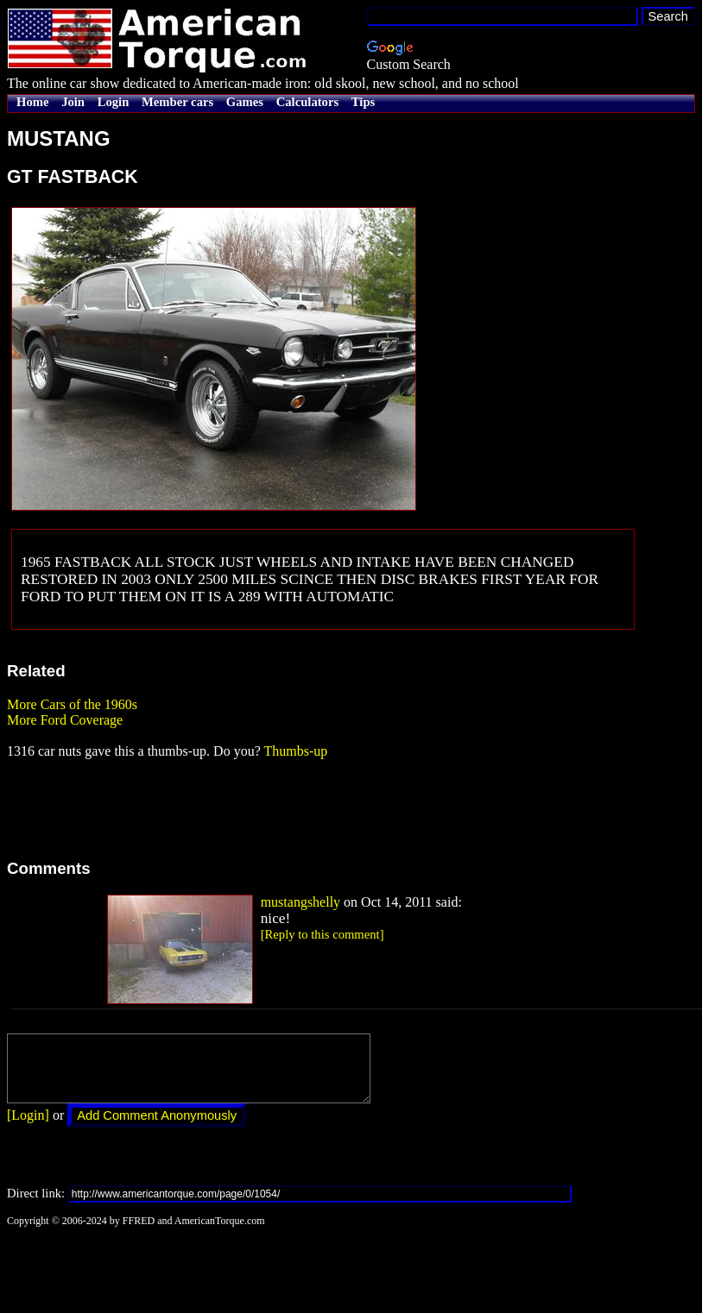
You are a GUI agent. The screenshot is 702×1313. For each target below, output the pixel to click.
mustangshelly (300, 902)
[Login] (28, 1128)
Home (32, 102)
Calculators (307, 102)
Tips (363, 102)
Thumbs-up (295, 751)
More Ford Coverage (65, 720)
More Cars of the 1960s (72, 704)
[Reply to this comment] (322, 934)
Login (114, 102)
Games (244, 102)
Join (73, 102)
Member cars (177, 102)
